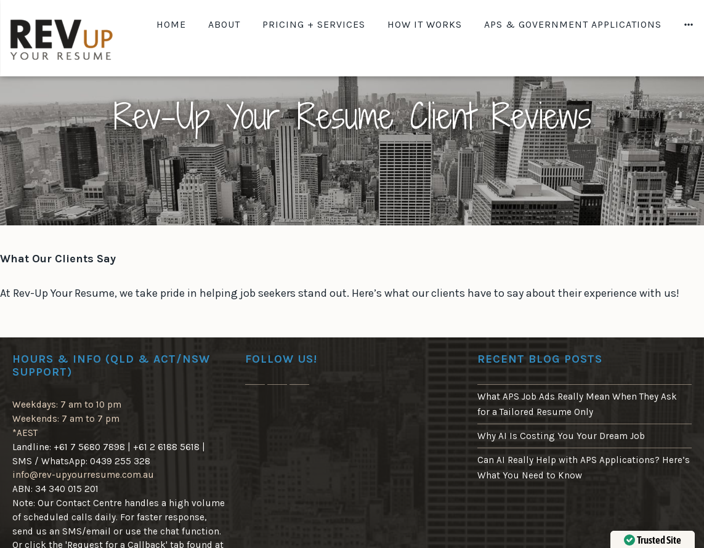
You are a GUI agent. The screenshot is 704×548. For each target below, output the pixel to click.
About (224, 24)
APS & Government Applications (573, 24)
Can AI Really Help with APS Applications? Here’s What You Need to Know (583, 467)
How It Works (424, 24)
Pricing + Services (313, 24)
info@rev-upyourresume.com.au (83, 474)
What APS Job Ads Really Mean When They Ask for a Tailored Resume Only (577, 404)
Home (171, 24)
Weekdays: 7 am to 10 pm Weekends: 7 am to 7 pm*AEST (66, 418)
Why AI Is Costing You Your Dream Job (561, 435)
